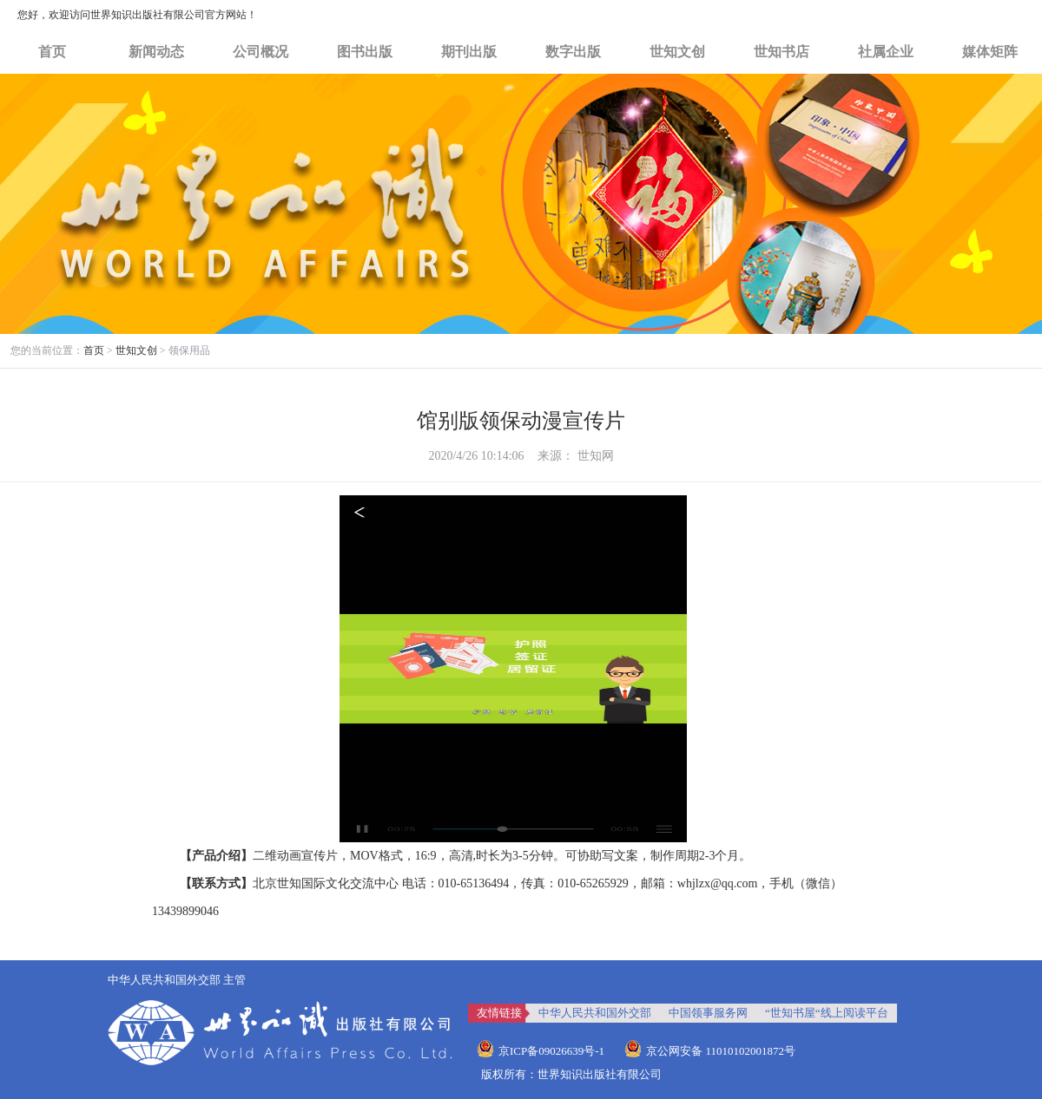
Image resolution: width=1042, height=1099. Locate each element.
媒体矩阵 (990, 51)
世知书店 (781, 51)
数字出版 (573, 51)
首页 (52, 51)
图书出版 (364, 51)
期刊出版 (469, 51)
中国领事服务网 (708, 1012)
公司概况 (260, 51)
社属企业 (885, 51)
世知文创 (677, 51)
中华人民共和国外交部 (594, 1012)
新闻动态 (156, 51)
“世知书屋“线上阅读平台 (826, 1012)
